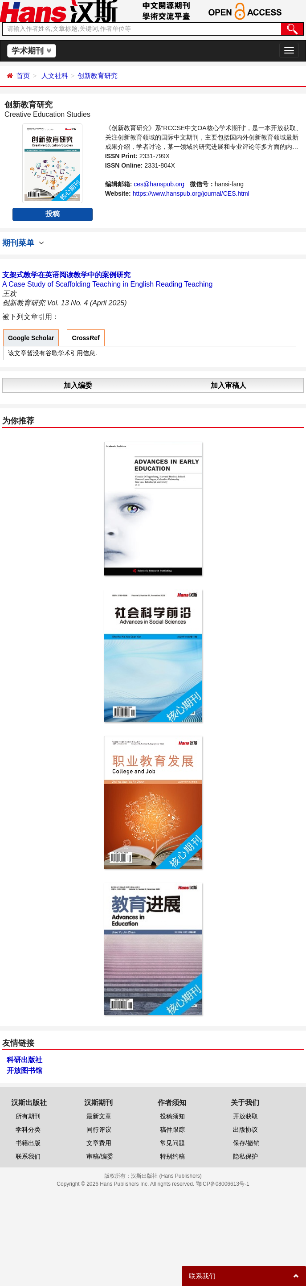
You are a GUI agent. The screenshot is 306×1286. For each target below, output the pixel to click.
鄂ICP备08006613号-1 (222, 1184)
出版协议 (245, 1129)
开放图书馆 (24, 1070)
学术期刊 (31, 50)
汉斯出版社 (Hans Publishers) (166, 1176)
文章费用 (98, 1142)
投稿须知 (172, 1116)
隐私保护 (245, 1156)
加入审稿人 (228, 385)
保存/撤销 (246, 1142)
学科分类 (28, 1129)
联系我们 (28, 1156)
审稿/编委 (99, 1156)
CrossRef (85, 337)
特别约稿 (172, 1156)
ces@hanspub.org (159, 184)
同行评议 (98, 1129)
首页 (23, 75)
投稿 (52, 214)
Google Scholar (31, 337)
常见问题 (172, 1142)
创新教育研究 (98, 75)
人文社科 (54, 75)
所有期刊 (28, 1116)
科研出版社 (24, 1060)
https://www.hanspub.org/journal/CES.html (191, 193)
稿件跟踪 (172, 1129)
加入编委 (78, 385)
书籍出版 (28, 1142)
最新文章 (98, 1116)
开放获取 (245, 1116)
